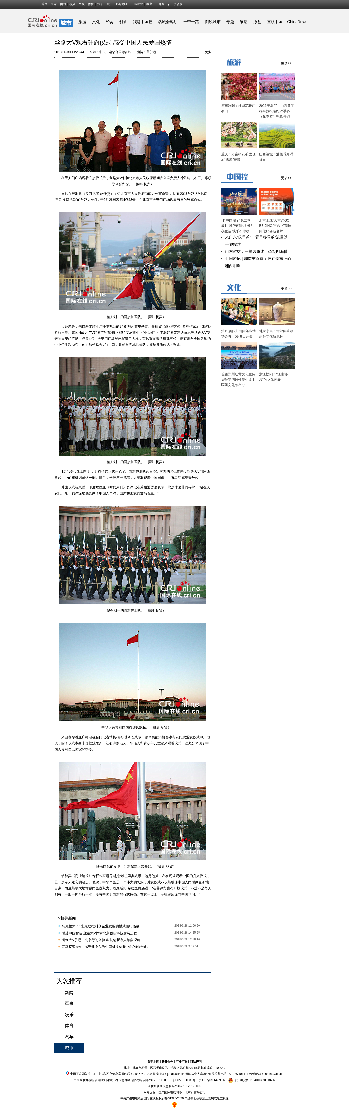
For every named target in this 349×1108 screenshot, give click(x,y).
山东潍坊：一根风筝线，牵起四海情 (256, 251)
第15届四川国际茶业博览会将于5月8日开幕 (238, 333)
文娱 (82, 4)
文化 (96, 22)
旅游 (82, 22)
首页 (44, 4)
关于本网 (153, 1061)
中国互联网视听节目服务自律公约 (96, 1080)
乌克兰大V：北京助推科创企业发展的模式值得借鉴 (100, 926)
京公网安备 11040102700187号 (251, 1080)
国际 (54, 4)
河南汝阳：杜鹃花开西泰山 (238, 108)
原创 (257, 22)
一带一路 (191, 22)
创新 (123, 22)
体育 (91, 4)
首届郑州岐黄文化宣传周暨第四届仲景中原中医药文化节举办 (238, 379)
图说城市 (213, 22)
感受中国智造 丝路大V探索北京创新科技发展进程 (99, 933)
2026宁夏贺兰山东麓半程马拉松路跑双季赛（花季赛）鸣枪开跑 (276, 111)
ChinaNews (297, 22)
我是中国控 (142, 22)
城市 (109, 4)
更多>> (286, 63)
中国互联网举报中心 (83, 1074)
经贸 (111, 22)
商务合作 (167, 1061)
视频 (72, 4)
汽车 (100, 4)
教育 (149, 4)
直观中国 (275, 22)
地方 (161, 4)
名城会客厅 (168, 22)
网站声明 (196, 1061)
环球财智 (137, 4)
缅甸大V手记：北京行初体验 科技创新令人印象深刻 (101, 940)
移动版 (178, 4)
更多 (208, 52)
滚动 (244, 22)
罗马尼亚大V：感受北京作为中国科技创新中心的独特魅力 (106, 947)
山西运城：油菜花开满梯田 (276, 156)
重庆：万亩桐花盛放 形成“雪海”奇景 (238, 156)
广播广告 (181, 1061)
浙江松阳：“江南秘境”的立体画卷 (273, 377)
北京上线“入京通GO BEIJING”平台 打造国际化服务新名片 (275, 225)
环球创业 (122, 4)
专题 (230, 22)
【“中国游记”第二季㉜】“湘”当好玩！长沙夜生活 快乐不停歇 (237, 225)
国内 (63, 4)
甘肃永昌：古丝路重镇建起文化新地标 (276, 333)
